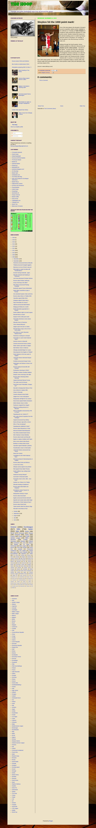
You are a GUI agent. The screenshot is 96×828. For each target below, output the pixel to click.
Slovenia (13, 539)
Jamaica (12, 581)
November (16, 261)
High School (23, 558)
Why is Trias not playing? (19, 424)
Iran (24, 561)
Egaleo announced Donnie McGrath (22, 498)
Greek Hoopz (15, 154)
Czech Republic (23, 552)
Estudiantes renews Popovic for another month (21, 490)
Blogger (51, 821)
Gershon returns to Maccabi (20, 341)
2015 (13, 242)
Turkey (27, 534)
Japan (24, 572)
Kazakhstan (22, 576)
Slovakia (29, 556)
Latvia (24, 542)
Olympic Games (29, 576)
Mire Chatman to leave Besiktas (21, 435)
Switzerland (22, 586)
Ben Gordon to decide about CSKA (20, 64)
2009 (13, 254)
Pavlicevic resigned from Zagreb (21, 405)
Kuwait (24, 581)
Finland (31, 550)
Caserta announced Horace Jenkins (22, 343)
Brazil (18, 563)
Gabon (12, 566)
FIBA (12, 556)
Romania (31, 573)
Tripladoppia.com (16, 200)
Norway (29, 583)
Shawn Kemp (27, 567)
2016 (13, 239)
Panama (19, 567)
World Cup (30, 558)
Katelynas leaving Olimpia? (20, 474)
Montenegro (14, 546)
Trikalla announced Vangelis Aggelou (22, 265)
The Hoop (21, 5)
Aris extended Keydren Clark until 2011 (23, 294)
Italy (17, 531)
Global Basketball (16, 156)
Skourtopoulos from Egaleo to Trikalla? (22, 352)
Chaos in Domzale (17, 392)
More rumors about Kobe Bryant (21, 441)
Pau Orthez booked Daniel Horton (21, 432)
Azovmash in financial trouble (20, 476)
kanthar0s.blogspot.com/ (18, 169)
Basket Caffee (15, 196)
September (16, 513)
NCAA (12, 533)
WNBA (13, 587)
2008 (13, 257)
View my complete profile (17, 126)
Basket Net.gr (15, 181)
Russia (31, 533)
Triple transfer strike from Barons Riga (22, 506)
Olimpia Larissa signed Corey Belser (22, 466)
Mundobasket (24, 583)
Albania (18, 569)
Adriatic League (15, 538)
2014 (13, 244)
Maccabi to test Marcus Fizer (20, 508)
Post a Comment (44, 80)
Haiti (30, 575)
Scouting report (15, 586)
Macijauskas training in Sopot (20, 493)
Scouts (29, 561)
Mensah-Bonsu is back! (19, 314)
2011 (13, 250)
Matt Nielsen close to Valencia (20, 347)
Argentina (23, 553)
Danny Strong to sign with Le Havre (22, 422)
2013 (13, 246)
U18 (32, 586)
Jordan (18, 581)
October (16, 511)
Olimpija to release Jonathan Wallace (22, 372)
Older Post (82, 106)
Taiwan (28, 586)
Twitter (31, 553)
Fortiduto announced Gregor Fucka (22, 361)
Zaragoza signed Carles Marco (20, 300)
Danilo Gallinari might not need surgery (23, 312)
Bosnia (12, 547)
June (15, 520)
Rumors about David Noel (19, 504)
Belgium (31, 542)
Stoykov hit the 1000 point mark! (21, 316)
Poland (31, 541)
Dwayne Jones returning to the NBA (22, 374)
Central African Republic (25, 570)
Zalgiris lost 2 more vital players (21, 396)
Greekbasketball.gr (22, 579)
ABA (25, 578)
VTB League (22, 550)
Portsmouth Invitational (17, 750)
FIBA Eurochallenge (17, 666)
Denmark (19, 561)
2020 (13, 237)
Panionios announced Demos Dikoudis (22, 262)
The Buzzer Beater (16, 159)
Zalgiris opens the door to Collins (21, 326)
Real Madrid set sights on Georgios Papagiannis (25, 102)
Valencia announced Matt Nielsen (21, 304)
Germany (13, 541)
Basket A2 (14, 161)
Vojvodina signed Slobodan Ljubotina (22, 445)
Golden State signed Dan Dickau (20, 109)
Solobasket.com (16, 174)
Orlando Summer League (18, 742)
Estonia (28, 555)
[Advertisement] (61, 93)
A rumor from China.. (18, 464)
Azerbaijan (25, 569)
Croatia (25, 539)
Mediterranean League (15, 583)
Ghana (17, 566)
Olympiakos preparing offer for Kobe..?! (21, 67)
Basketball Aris (15, 167)
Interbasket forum (14, 576)
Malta (30, 581)
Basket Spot (15, 173)
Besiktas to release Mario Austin (21, 443)
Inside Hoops (15, 189)
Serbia (27, 531)
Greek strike (23, 566)
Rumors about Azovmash (19, 495)
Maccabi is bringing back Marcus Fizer (22, 388)
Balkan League (15, 611)
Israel (20, 536)
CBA (17, 570)
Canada (22, 555)
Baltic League (22, 546)
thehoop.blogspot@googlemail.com (19, 146)
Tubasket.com (15, 202)
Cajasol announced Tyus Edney (21, 419)
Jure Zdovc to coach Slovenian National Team (20, 333)
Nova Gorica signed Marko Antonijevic (22, 400)
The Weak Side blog (17, 176)
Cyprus (14, 552)
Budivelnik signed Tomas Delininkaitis (22, 288)
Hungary (29, 564)
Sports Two (15, 204)
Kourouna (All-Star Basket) (18, 158)
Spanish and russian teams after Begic (22, 500)
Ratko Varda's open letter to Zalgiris (22, 345)
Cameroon (24, 563)
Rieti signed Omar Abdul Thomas (21, 469)
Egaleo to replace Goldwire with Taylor (22, 439)
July (15, 517)
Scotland (31, 584)
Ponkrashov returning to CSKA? (21, 370)
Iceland (18, 572)
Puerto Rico (15, 752)
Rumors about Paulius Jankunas (21, 280)
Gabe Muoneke (23, 575)
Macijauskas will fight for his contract (22, 398)
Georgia (25, 547)
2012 (13, 248)
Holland (12, 572)
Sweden (29, 559)
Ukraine (22, 541)
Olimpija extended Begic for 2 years (22, 350)
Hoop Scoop (15, 198)
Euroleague (28, 527)
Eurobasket (16, 542)
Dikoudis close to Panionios (20, 322)
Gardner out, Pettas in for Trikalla (21, 482)
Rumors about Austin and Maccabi (21, 437)
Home (61, 106)
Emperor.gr (14, 165)
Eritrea (12, 564)
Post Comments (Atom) (50, 108)
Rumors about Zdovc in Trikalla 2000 (22, 296)
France (13, 536)
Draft (27, 536)
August (15, 515)
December (16, 258)
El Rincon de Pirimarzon (18, 185)
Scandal (26, 584)
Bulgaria (43, 72)
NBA (18, 529)
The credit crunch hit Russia (20, 382)
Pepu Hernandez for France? (20, 302)
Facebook (14, 579)
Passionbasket (15, 187)
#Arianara (21, 578)
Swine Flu (15, 575)
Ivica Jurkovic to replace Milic (20, 390)
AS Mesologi (15, 171)
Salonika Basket (16, 163)
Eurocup (48, 72)
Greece (13, 527)
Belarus (12, 561)
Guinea (29, 579)
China (18, 547)
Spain (30, 529)
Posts (14, 133)
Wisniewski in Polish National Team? (22, 502)
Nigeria (23, 556)
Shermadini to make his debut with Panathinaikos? (21, 270)
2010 (13, 252)
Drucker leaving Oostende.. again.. (21, 272)
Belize (13, 559)
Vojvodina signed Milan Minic (20, 298)
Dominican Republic (21, 559)
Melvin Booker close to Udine (20, 403)
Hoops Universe (16, 194)
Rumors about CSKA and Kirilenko (20, 61)
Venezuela (13, 563)
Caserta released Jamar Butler (20, 394)
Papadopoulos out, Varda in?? (20, 414)
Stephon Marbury (14, 558)
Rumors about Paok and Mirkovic (21, 462)
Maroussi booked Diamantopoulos (21, 430)
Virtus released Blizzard (19, 324)
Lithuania (17, 534)
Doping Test (30, 578)
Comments (15, 136)
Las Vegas (26, 544)
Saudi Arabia (20, 584)
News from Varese (17, 453)
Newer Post (41, 106)
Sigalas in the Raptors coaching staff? (24, 86)
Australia (20, 549)
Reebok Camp (23, 573)
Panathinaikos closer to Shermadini (22, 447)
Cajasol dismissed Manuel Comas (21, 380)
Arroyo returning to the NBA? (20, 282)
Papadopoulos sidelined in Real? (21, 426)
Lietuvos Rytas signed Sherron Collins (24, 79)
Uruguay (12, 569)
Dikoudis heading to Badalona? (21, 484)
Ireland (29, 566)
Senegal (17, 556)
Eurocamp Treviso (20, 564)
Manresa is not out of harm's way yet (22, 267)
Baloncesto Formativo (17, 206)
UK (29, 546)
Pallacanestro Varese (17, 183)
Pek (11, 584)
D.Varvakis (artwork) (17, 152)
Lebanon (13, 567)
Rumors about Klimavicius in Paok (21, 428)
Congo (29, 563)
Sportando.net (15, 193)
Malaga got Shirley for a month (20, 306)
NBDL (27, 538)
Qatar (15, 584)
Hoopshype (15, 191)
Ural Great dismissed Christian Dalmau (23, 278)
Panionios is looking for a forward (21, 335)
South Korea (14, 578)
